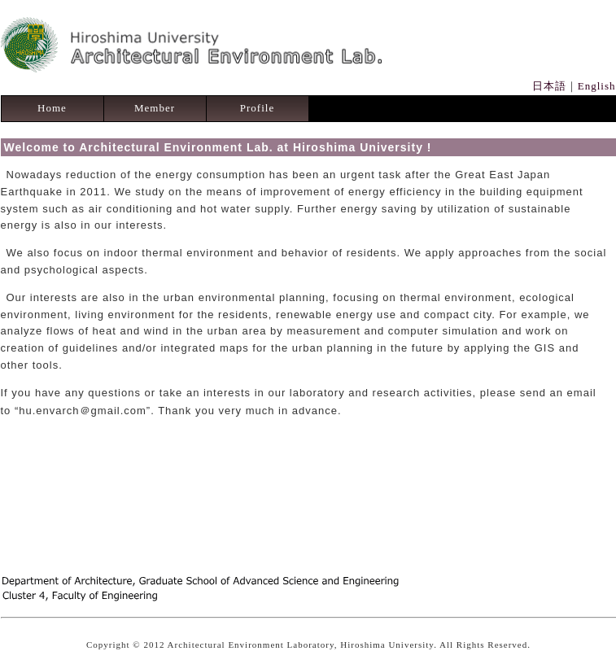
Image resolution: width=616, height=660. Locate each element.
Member (154, 108)
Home (52, 108)
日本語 (549, 86)
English (597, 86)
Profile (257, 108)
